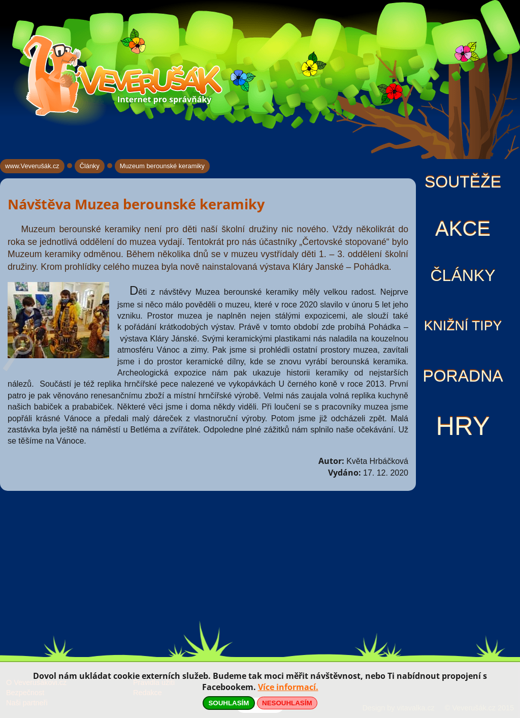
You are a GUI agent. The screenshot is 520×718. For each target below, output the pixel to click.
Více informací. (288, 687)
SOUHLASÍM (228, 703)
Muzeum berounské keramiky (162, 166)
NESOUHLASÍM (287, 703)
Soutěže (463, 182)
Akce (463, 228)
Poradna (462, 376)
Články (462, 275)
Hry (463, 426)
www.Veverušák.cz (32, 166)
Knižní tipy (463, 325)
